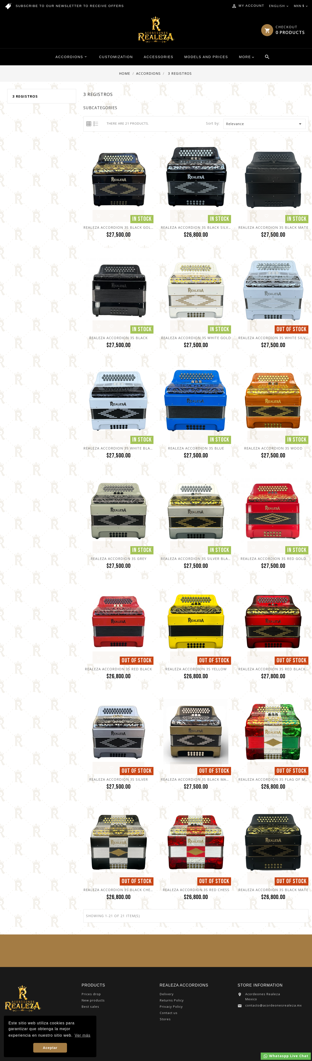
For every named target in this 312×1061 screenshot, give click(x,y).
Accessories (158, 57)
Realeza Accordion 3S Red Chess (196, 889)
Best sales (90, 1006)
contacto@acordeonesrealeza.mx (273, 1005)
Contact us (169, 1013)
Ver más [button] (83, 1035)
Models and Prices (206, 57)
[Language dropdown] (279, 6)
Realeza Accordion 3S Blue (196, 448)
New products (93, 1000)
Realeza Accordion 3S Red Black (118, 669)
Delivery (167, 994)
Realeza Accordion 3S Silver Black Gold (203, 558)
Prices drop (91, 994)
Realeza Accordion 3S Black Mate (273, 227)
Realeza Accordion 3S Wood (273, 448)
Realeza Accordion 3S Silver (118, 779)
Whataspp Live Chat (285, 1056)
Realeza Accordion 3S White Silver (274, 338)
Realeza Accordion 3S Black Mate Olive (202, 779)
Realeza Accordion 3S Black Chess (119, 889)
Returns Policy (172, 1000)
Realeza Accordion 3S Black (118, 338)
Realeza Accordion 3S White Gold (196, 338)
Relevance (264, 124)
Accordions (71, 56)
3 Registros (25, 96)
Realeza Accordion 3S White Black (119, 448)
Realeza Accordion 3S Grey (118, 558)
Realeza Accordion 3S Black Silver (197, 227)
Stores (165, 1019)
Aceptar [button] (50, 1048)
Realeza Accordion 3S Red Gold (273, 558)
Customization (116, 57)
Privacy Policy (171, 1006)
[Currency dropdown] (301, 6)
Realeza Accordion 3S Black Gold (118, 227)
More (245, 57)
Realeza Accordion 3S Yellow (196, 669)
